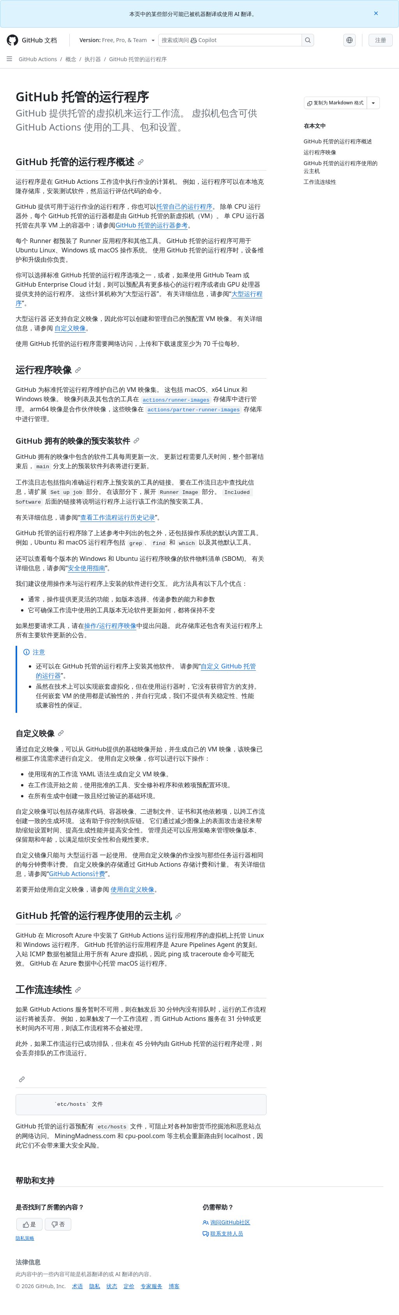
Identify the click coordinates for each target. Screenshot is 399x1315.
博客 (174, 1286)
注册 (380, 40)
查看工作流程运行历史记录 (117, 517)
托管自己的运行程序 (184, 206)
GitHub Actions (38, 59)
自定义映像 (70, 328)
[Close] (377, 12)
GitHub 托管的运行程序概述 (80, 161)
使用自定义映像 (132, 889)
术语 (77, 1286)
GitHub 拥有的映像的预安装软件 (77, 440)
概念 (70, 59)
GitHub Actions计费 (77, 873)
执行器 (93, 59)
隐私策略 (25, 1238)
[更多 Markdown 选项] (373, 103)
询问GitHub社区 (227, 1222)
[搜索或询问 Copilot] (236, 40)
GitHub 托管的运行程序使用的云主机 (98, 915)
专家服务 (151, 1286)
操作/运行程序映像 (110, 625)
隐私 (94, 1286)
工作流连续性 (48, 989)
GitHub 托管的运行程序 (138, 59)
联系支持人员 (223, 1233)
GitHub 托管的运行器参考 (151, 225)
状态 (111, 1286)
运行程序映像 (48, 369)
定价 (129, 1286)
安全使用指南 (86, 568)
